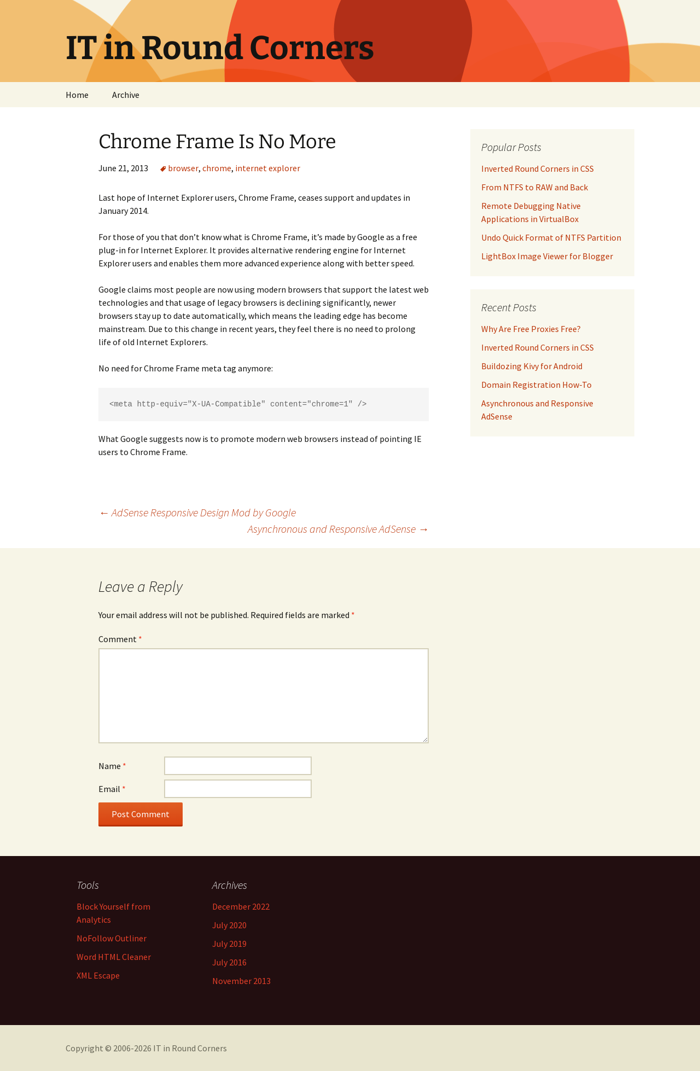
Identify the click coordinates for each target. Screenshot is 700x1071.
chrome (216, 167)
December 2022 (241, 906)
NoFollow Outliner (112, 938)
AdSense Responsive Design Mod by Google (197, 512)
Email (112, 788)
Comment (120, 638)
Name (112, 765)
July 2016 (229, 962)
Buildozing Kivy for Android (531, 365)
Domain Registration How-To (536, 384)
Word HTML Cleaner (114, 956)
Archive (125, 94)
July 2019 (229, 943)
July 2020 (229, 924)
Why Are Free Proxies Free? (531, 328)
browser (183, 167)
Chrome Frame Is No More (217, 142)
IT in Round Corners (190, 1048)
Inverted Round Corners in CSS (537, 347)
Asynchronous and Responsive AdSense (338, 529)
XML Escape (98, 975)
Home (77, 94)
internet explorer (267, 167)
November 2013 (241, 980)
